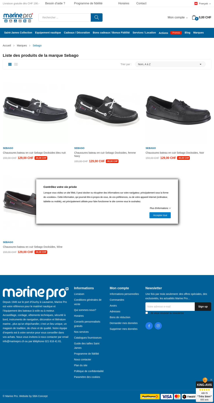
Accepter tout (160, 215)
